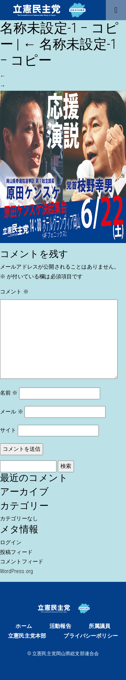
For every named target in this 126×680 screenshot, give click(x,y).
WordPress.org (16, 571)
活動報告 (60, 626)
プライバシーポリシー (91, 636)
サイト (8, 430)
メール (11, 411)
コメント (14, 291)
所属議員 (100, 626)
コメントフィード (21, 561)
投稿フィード (16, 552)
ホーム (23, 626)
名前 (9, 393)
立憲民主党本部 (27, 636)
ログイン (11, 542)
